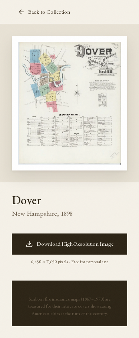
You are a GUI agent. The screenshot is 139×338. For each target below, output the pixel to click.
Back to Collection (44, 12)
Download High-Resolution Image (69, 244)
